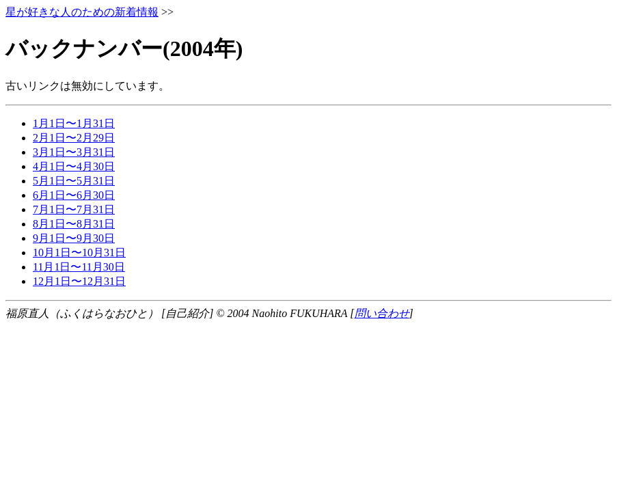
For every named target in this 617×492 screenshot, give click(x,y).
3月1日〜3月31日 (74, 152)
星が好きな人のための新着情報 (82, 12)
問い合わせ (382, 313)
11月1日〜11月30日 (79, 267)
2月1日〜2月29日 (74, 138)
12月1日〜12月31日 (79, 281)
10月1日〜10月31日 (79, 252)
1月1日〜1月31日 (74, 123)
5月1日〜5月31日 (74, 181)
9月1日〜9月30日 (74, 238)
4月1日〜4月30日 (74, 166)
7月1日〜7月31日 (74, 209)
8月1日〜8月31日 (74, 224)
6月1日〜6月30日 (74, 195)
